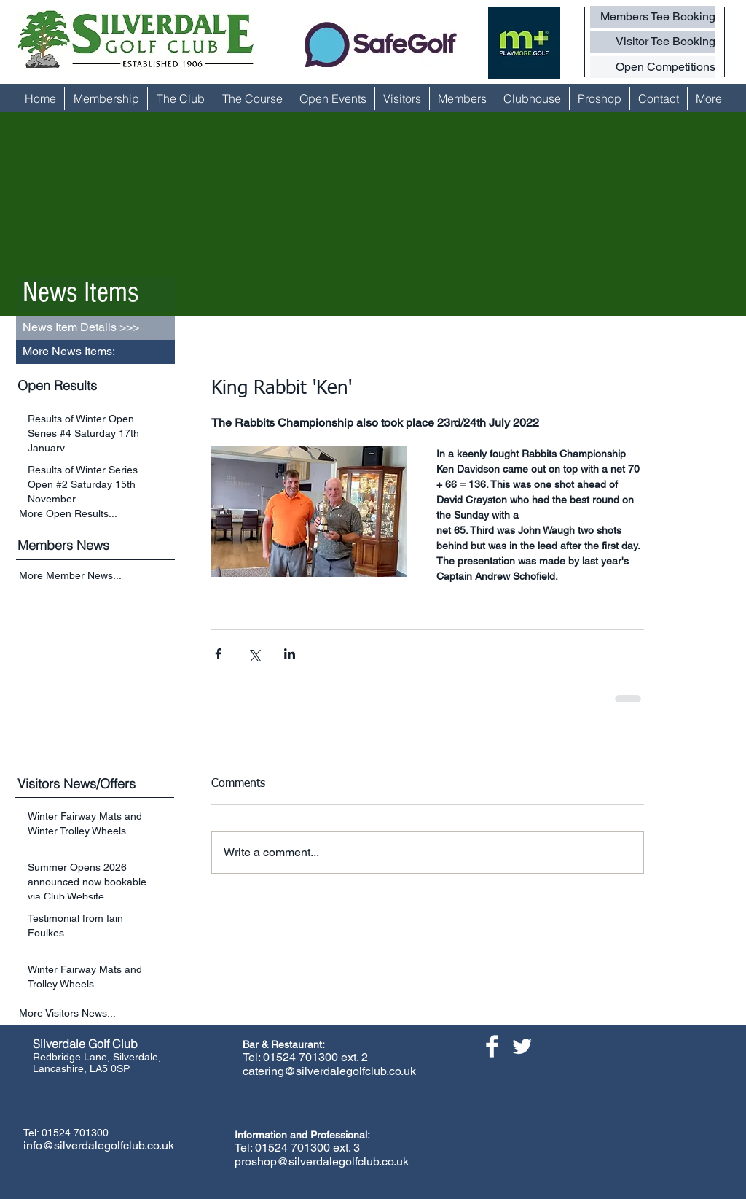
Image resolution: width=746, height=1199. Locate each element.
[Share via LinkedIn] (290, 654)
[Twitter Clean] (522, 1046)
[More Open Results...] (97, 513)
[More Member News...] (97, 576)
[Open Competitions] (652, 67)
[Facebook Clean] (492, 1046)
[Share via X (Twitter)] (254, 654)
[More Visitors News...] (97, 1013)
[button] (95, 352)
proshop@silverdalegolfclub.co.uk (322, 1161)
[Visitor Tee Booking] (652, 42)
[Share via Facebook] (218, 654)
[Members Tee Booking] (652, 17)
